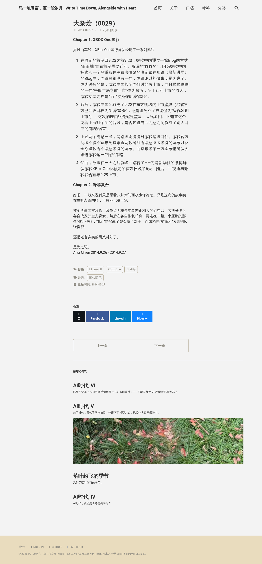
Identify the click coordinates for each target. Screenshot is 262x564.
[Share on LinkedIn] (122, 324)
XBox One (114, 279)
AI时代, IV (84, 510)
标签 (204, 8)
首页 (156, 8)
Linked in (36, 547)
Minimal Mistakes (144, 553)
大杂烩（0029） (95, 23)
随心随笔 (95, 287)
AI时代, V (83, 416)
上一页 (102, 351)
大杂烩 (131, 279)
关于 (172, 8)
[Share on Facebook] (98, 324)
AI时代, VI (84, 394)
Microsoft (95, 279)
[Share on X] (79, 324)
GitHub (57, 547)
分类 (220, 8)
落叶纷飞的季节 (91, 488)
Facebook (78, 547)
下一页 (160, 351)
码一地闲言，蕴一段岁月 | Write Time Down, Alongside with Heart (77, 8)
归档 (188, 8)
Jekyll (127, 553)
